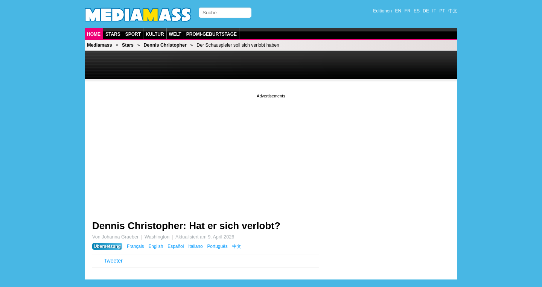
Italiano (195, 246)
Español (175, 246)
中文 (452, 11)
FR (408, 11)
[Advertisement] (271, 152)
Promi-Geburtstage (211, 34)
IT (434, 11)
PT (442, 11)
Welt (175, 34)
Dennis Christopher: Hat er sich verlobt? (186, 225)
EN (398, 11)
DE (426, 11)
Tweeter (113, 261)
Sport (133, 34)
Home (93, 34)
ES (417, 11)
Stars (112, 34)
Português (217, 246)
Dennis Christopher (164, 45)
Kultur (155, 34)
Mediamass (99, 45)
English (155, 246)
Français (135, 246)
